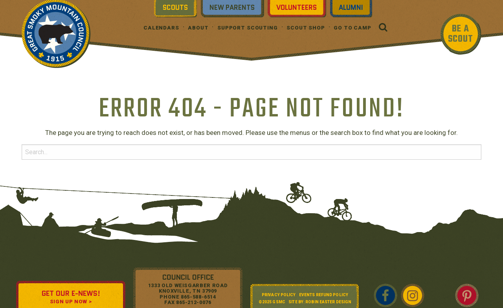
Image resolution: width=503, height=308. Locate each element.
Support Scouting (247, 28)
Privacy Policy (279, 295)
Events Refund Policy (323, 295)
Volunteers (296, 7)
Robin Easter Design (328, 302)
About (198, 28)
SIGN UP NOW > (71, 301)
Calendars (161, 28)
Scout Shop (305, 28)
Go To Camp (352, 28)
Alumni (351, 7)
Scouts (175, 7)
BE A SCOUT (460, 34)
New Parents (232, 7)
